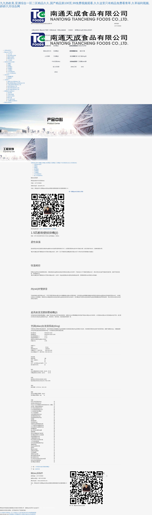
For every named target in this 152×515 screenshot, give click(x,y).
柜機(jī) (56, 40)
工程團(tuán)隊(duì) (82, 62)
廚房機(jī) (56, 45)
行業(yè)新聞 (82, 40)
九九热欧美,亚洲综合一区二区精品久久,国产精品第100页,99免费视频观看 (18, 512)
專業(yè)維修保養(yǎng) (61, 31)
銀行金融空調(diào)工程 (73, 62)
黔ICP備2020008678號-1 (49, 508)
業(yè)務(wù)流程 (47, 41)
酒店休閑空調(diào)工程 (73, 57)
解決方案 (82, 51)
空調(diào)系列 (34, 162)
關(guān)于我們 (44, 30)
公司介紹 (47, 35)
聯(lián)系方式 (47, 51)
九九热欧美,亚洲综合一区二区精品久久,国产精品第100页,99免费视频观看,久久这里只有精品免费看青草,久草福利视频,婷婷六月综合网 (74, 5)
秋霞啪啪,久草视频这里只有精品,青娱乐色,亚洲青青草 (22, 514)
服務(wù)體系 (47, 45)
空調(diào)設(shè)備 (52, 31)
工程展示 (70, 30)
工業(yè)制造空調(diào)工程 (73, 46)
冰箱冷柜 (7, 74)
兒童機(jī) (56, 51)
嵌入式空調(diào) (56, 67)
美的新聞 (82, 35)
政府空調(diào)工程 (73, 52)
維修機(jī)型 (65, 35)
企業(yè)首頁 (35, 30)
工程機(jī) (56, 56)
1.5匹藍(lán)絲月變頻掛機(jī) (42, 466)
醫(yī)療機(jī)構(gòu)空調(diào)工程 (73, 41)
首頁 (41, 228)
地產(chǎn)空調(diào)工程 (73, 36)
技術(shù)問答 (82, 45)
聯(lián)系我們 (88, 30)
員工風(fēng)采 (82, 56)
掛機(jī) (56, 35)
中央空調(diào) (56, 61)
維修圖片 (64, 40)
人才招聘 (47, 56)
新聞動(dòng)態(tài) (79, 31)
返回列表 (37, 469)
